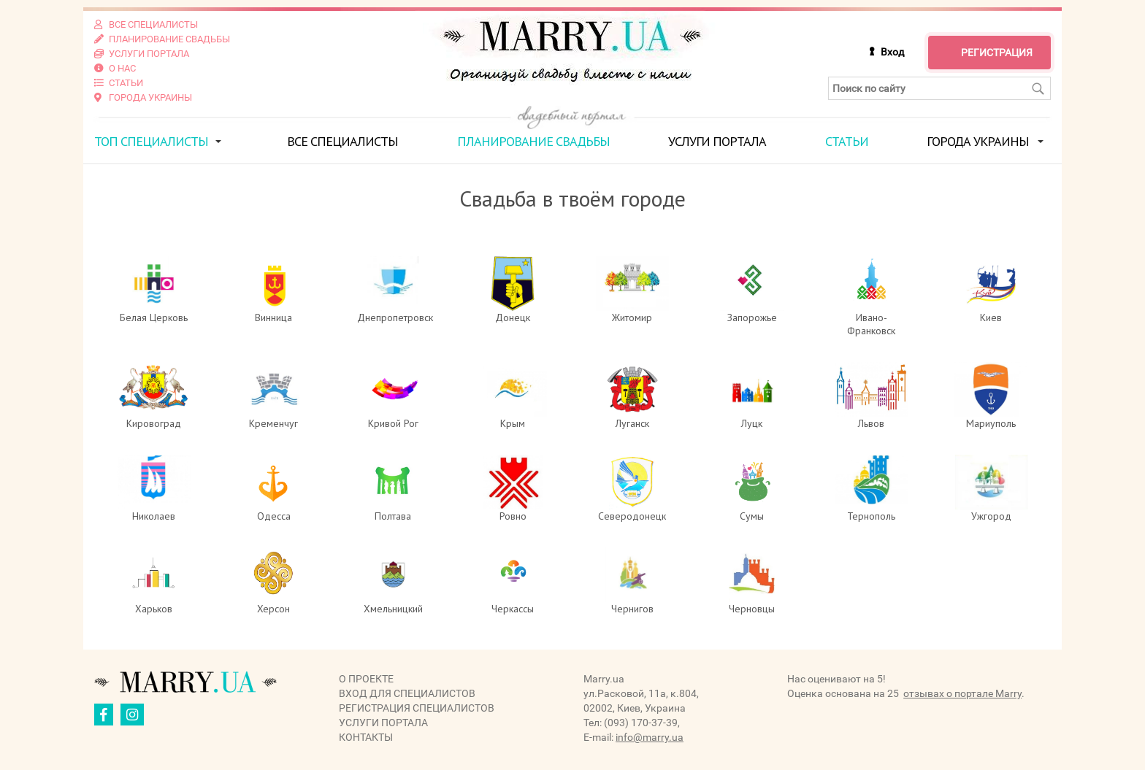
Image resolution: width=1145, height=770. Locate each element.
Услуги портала (717, 141)
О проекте (366, 679)
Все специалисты (342, 141)
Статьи (846, 141)
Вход (892, 52)
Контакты (366, 737)
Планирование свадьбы (533, 141)
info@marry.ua (649, 737)
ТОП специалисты (151, 141)
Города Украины (978, 141)
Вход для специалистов (407, 693)
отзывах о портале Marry (962, 693)
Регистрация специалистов (416, 708)
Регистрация (997, 52)
